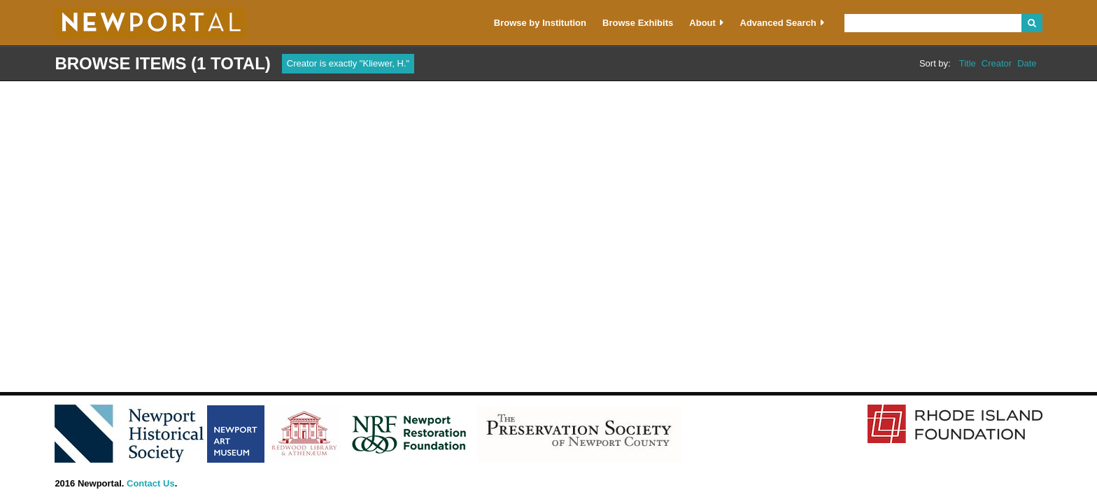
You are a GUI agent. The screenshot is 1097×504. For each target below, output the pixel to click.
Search (1031, 23)
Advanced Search (778, 23)
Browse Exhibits (637, 23)
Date (1026, 64)
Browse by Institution (540, 23)
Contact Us (151, 483)
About (702, 23)
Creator (997, 64)
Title (967, 64)
